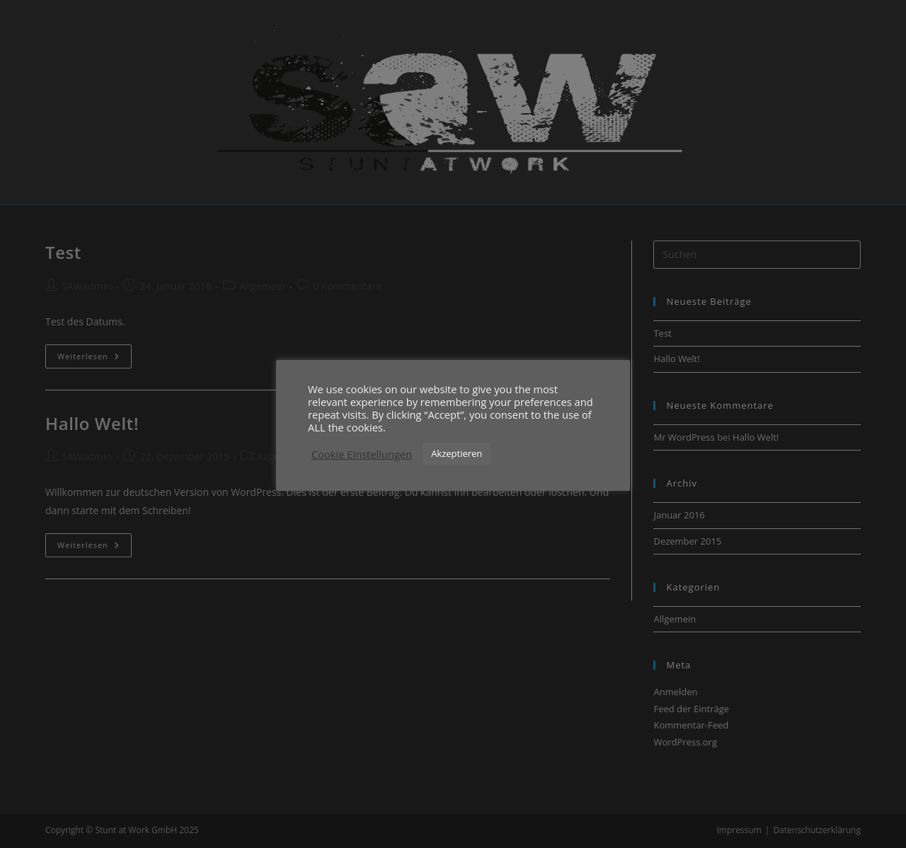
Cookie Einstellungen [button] (361, 454)
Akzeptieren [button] (456, 453)
